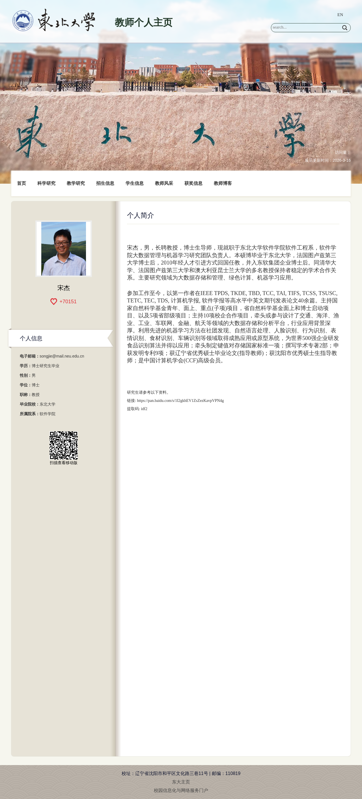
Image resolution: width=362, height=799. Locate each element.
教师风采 (164, 183)
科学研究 (46, 183)
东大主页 (181, 781)
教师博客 (223, 183)
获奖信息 (193, 183)
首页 (21, 183)
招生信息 (105, 183)
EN (340, 14)
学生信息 (135, 183)
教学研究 (76, 183)
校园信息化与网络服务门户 (181, 790)
